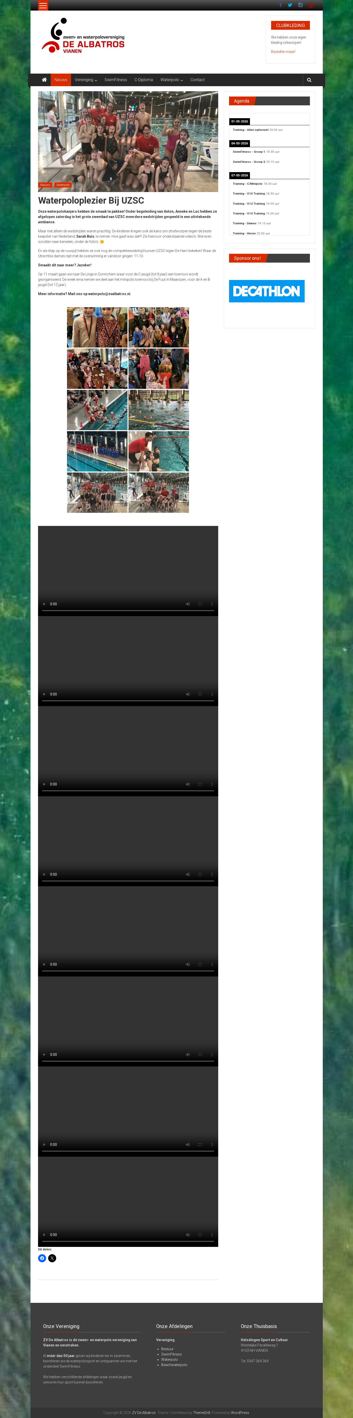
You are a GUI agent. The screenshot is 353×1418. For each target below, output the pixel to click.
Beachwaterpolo (174, 1365)
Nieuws (60, 79)
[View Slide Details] (267, 290)
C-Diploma (144, 79)
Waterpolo (170, 79)
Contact (197, 79)
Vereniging (84, 79)
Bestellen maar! (283, 52)
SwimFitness (116, 79)
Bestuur (167, 1349)
